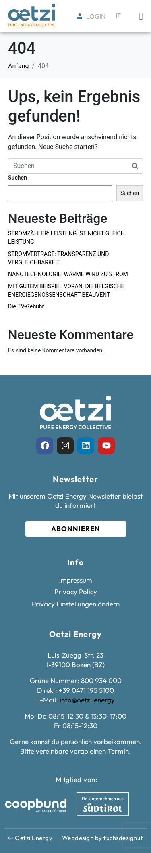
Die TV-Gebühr (26, 306)
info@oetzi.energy (87, 700)
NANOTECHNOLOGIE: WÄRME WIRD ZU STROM (68, 274)
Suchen (17, 177)
